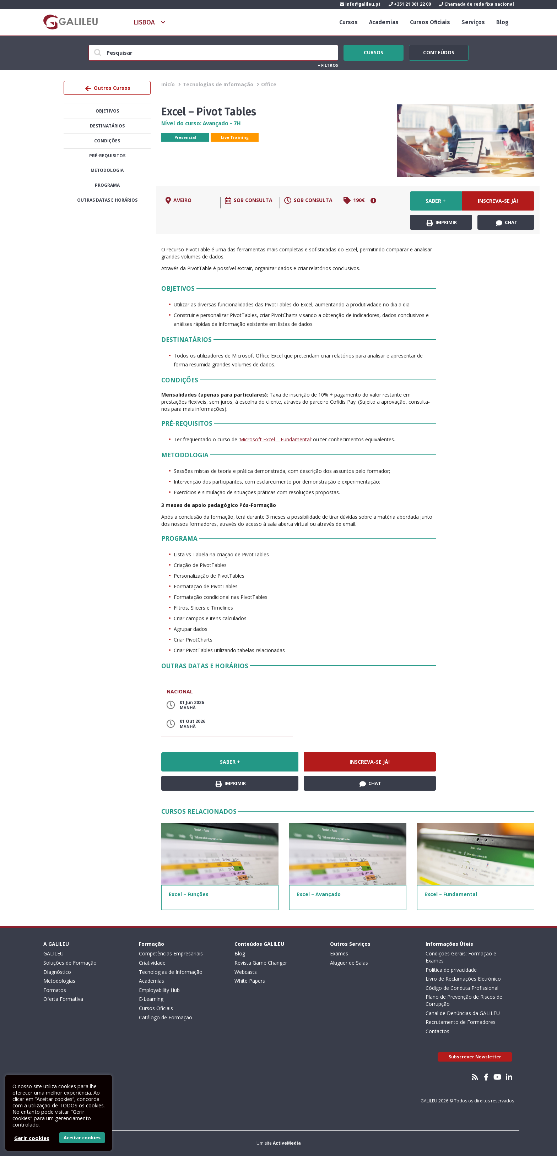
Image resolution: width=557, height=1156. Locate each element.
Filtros (328, 65)
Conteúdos (438, 51)
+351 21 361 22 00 (410, 4)
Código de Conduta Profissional (462, 988)
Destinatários (107, 126)
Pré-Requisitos (107, 156)
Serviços (473, 22)
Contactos (437, 1031)
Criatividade (152, 962)
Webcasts (245, 972)
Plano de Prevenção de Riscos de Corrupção (464, 1000)
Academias (384, 22)
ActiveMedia (287, 1143)
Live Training (235, 137)
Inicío (168, 84)
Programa (107, 185)
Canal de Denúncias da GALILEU (463, 1013)
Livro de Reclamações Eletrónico (463, 978)
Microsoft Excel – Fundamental (275, 439)
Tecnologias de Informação (218, 84)
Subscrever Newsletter (475, 1057)
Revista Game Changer (260, 962)
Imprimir (442, 222)
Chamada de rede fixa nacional (476, 4)
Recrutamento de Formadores (461, 1022)
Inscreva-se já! (498, 200)
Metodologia (107, 170)
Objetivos (107, 111)
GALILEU (53, 953)
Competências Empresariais (171, 953)
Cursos (348, 22)
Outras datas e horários (107, 200)
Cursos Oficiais (430, 22)
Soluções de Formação (70, 962)
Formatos (54, 990)
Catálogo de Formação (165, 1017)
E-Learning (151, 999)
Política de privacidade (451, 969)
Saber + (436, 200)
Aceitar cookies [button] (82, 1137)
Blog (502, 22)
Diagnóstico (57, 972)
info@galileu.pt (360, 4)
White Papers (249, 980)
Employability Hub (159, 990)
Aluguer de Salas (349, 962)
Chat (507, 222)
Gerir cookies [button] (31, 1137)
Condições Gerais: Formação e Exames (461, 957)
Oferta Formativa (63, 999)
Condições (107, 141)
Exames (339, 953)
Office (268, 84)
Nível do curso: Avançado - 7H (201, 123)
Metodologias (59, 980)
